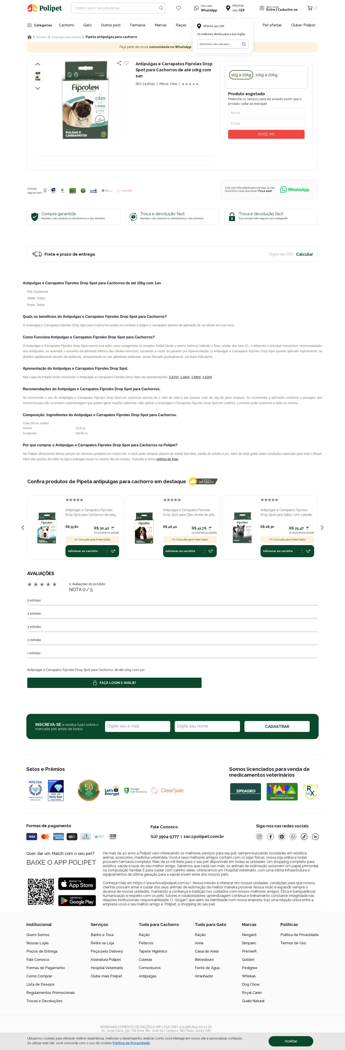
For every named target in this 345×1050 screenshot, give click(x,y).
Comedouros (150, 968)
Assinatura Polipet (106, 959)
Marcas (161, 25)
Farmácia (137, 25)
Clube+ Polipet (303, 25)
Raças (181, 25)
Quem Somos (37, 935)
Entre (270, 9)
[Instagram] (259, 836)
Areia (199, 943)
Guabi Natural (253, 1001)
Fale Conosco (37, 959)
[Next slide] (322, 527)
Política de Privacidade (299, 935)
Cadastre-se (288, 9)
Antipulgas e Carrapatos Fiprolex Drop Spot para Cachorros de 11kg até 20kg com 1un (90, 512)
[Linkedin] (315, 836)
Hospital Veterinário (107, 968)
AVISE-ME (266, 134)
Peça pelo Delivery (107, 951)
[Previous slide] (23, 527)
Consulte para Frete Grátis (92, 539)
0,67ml (173, 377)
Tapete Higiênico (153, 951)
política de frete (167, 459)
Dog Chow (251, 984)
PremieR (249, 951)
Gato (87, 25)
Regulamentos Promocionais (50, 993)
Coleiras (145, 959)
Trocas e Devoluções (44, 1001)
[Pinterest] (281, 836)
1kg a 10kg (241, 74)
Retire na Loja (102, 943)
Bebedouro (204, 959)
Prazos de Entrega (41, 951)
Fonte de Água (207, 968)
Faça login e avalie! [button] (114, 682)
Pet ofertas (272, 25)
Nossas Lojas (37, 943)
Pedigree (249, 968)
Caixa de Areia (207, 951)
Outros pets (111, 25)
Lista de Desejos (40, 984)
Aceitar (291, 1041)
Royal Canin (252, 993)
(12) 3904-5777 (165, 836)
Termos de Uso (293, 943)
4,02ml (207, 377)
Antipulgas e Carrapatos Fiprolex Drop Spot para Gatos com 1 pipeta (286, 512)
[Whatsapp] (293, 836)
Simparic (249, 943)
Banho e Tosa (102, 935)
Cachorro (66, 25)
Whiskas (249, 976)
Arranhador (204, 976)
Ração (144, 935)
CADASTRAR (277, 726)
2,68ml (196, 377)
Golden (248, 959)
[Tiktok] (304, 836)
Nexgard (249, 935)
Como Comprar (39, 976)
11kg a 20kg (266, 74)
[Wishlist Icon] (178, 8)
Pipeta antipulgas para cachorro (111, 37)
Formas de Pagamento (45, 968)
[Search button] (161, 8)
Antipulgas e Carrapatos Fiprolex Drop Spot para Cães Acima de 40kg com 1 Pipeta (189, 512)
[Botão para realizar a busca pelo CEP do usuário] (244, 44)
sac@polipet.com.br (204, 836)
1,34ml (184, 377)
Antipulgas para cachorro (66, 37)
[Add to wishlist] (126, 63)
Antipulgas (147, 976)
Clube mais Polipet (106, 976)
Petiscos (146, 943)
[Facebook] (270, 836)
